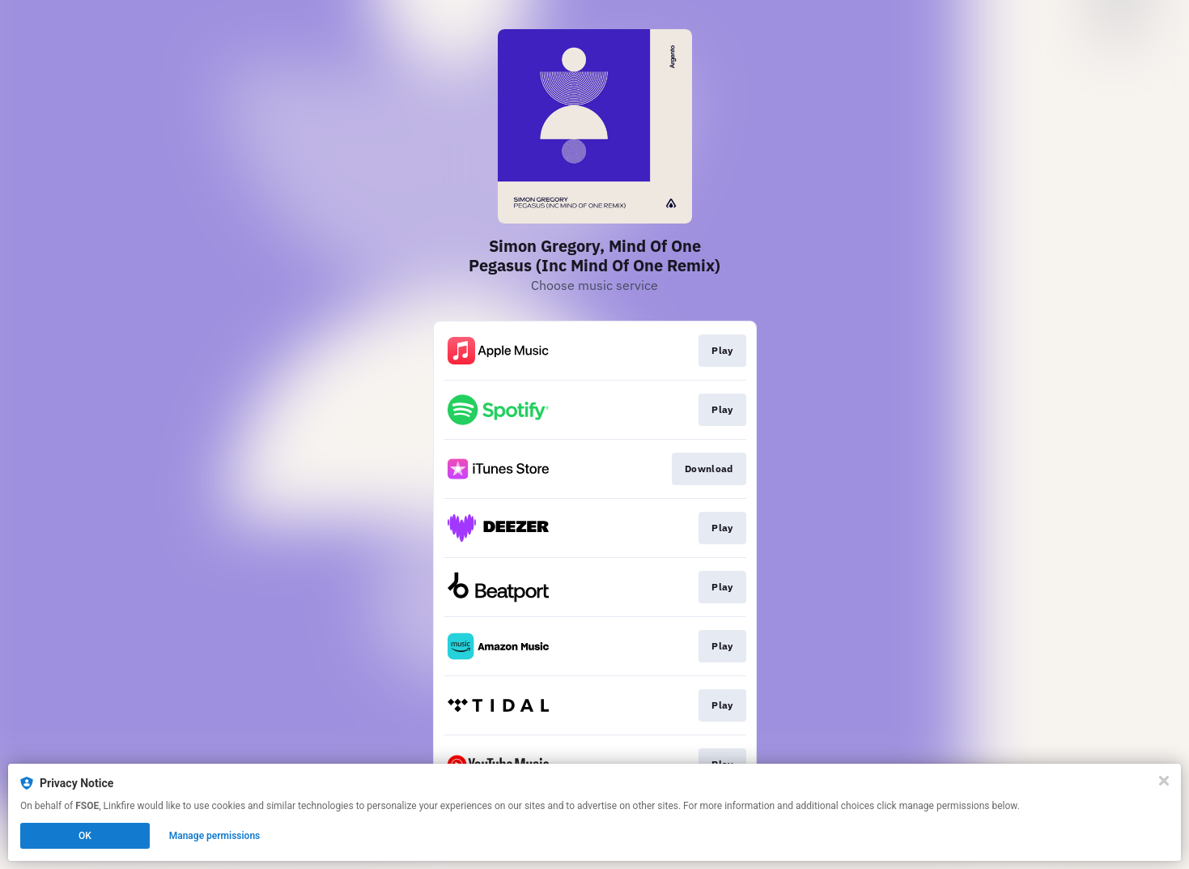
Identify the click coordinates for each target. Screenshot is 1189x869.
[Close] (1164, 781)
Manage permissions (215, 835)
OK (85, 835)
